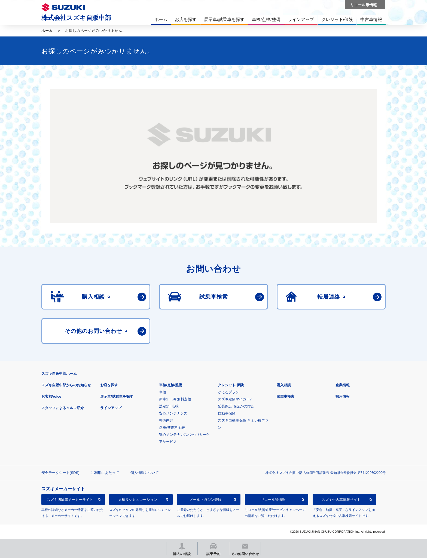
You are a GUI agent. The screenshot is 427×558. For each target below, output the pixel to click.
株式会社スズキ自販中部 (76, 17)
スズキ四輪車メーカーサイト (70, 500)
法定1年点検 (169, 406)
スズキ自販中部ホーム (59, 374)
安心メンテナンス (173, 413)
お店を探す (109, 385)
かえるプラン (228, 392)
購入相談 (284, 385)
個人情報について (144, 473)
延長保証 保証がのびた (236, 406)
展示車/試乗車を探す (116, 396)
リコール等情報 (273, 500)
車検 (162, 392)
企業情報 (342, 385)
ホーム (47, 31)
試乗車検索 (285, 396)
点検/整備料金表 (172, 427)
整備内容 (166, 420)
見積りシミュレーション (137, 500)
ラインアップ (110, 408)
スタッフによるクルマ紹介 (62, 408)
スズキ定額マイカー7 (235, 399)
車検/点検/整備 (170, 385)
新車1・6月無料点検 (175, 399)
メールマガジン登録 (205, 500)
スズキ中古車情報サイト (341, 500)
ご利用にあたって (105, 473)
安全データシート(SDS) (60, 473)
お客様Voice (51, 396)
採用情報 (342, 396)
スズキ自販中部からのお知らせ (66, 385)
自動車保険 (227, 413)
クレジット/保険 (231, 385)
